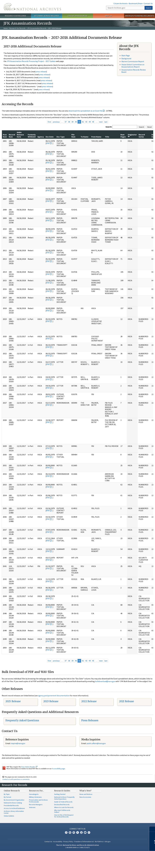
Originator (132, 135)
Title (107, 137)
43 (86, 122)
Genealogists (34, 794)
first (49, 122)
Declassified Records (61, 804)
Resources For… (36, 790)
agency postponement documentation (54, 695)
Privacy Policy (68, 841)
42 (83, 122)
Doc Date (49, 137)
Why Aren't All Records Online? (62, 811)
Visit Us (108, 16)
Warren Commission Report (132, 61)
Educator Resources (77, 16)
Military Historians (35, 797)
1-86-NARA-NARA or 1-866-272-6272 (77, 847)
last (105, 122)
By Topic (7, 794)
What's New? (85, 790)
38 (69, 122)
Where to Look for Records (64, 807)
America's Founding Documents (139, 16)
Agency (40, 137)
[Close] (152, 829)
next (101, 122)
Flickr (89, 832)
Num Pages (123, 135)
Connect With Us (77, 829)
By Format (7, 797)
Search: (109, 127)
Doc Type (61, 137)
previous (56, 122)
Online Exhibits (9, 816)
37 (66, 122)
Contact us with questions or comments (15, 779)
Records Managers (35, 804)
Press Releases (89, 720)
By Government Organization (14, 800)
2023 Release (50, 701)
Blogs (85, 832)
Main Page (125, 55)
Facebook (66, 832)
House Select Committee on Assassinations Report (132, 65)
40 (76, 122)
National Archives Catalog (13, 803)
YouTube (81, 832)
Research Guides (62, 790)
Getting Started (59, 794)
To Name (84, 137)
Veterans (32, 807)
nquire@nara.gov (18, 743)
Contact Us (148, 3)
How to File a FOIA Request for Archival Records (63, 816)
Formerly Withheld (32, 135)
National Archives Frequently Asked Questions (64, 798)
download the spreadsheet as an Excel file (86, 111)
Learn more (134, 847)
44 (90, 122)
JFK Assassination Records (36, 28)
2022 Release (89, 701)
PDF (48, 143)
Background (126, 58)
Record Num (12, 135)
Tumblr (77, 832)
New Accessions (85, 797)
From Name (96, 137)
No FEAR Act (99, 841)
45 (93, 122)
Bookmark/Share (136, 3)
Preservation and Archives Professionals (38, 801)
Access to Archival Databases (14, 808)
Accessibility (57, 841)
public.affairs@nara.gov (96, 743)
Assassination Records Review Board (133, 71)
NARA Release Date (20, 134)
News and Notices (85, 794)
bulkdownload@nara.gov (105, 681)
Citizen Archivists (120, 3)
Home (6, 28)
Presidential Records (11, 805)
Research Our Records (15, 16)
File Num (73, 135)
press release (41, 71)
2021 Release (126, 701)
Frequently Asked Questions (22, 720)
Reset (149, 127)
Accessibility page (58, 769)
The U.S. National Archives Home (32, 6)
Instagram (73, 832)
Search (148, 8)
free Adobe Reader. (29, 767)
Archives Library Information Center (14, 812)
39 (72, 122)
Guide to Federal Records (63, 802)
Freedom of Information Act (84, 841)
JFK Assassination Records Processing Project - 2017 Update (31, 61)
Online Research (12, 790)
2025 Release (13, 701)
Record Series (142, 135)
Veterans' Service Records (46, 16)
